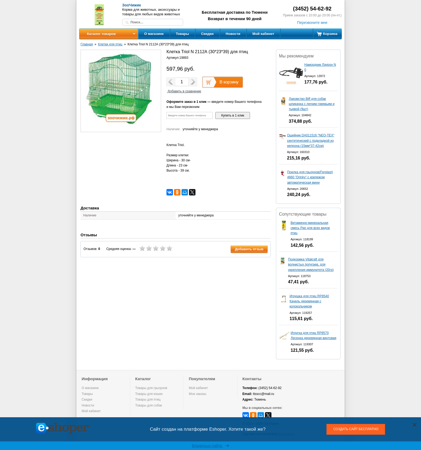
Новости (233, 34)
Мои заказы (197, 394)
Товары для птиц (148, 399)
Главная (87, 44)
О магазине (154, 34)
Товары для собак (148, 405)
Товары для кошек (149, 394)
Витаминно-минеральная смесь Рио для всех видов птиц (310, 228)
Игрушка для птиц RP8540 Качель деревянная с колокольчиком (309, 301)
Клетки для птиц (110, 44)
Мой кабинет (263, 34)
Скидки (207, 34)
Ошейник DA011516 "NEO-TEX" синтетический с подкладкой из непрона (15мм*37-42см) (310, 140)
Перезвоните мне (312, 22)
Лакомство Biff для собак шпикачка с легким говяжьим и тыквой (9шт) (312, 104)
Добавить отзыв (249, 249)
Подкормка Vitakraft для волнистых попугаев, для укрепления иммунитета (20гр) (311, 264)
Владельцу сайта (210, 446)
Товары (182, 34)
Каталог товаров (101, 34)
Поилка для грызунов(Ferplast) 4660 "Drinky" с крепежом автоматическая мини (310, 177)
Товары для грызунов (151, 388)
